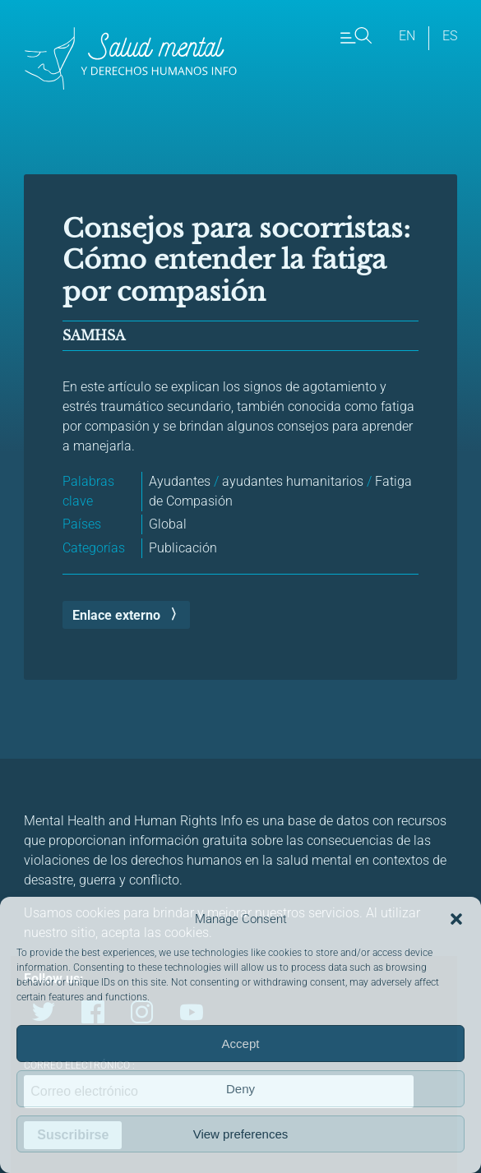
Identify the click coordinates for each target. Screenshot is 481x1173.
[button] (456, 919)
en (407, 36)
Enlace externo (116, 615)
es (449, 36)
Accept (241, 1044)
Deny (240, 1089)
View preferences (241, 1134)
